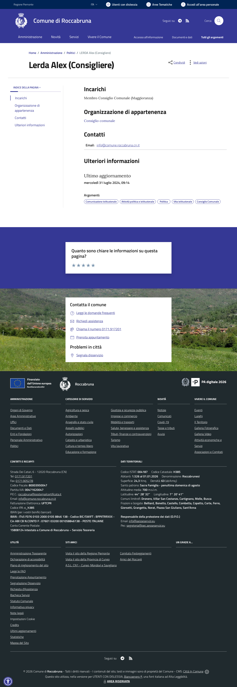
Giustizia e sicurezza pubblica (128, 410)
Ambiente (72, 416)
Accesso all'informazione (148, 37)
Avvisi (161, 434)
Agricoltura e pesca (77, 410)
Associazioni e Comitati (208, 452)
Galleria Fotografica (206, 428)
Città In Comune (193, 671)
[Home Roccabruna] (52, 20)
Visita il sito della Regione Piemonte (88, 553)
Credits (14, 625)
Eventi (198, 410)
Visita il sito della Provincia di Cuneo (88, 559)
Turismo (115, 440)
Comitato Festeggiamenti (135, 553)
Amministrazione (51, 53)
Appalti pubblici (75, 428)
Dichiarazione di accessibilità (27, 559)
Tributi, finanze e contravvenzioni (131, 434)
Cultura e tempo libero (79, 446)
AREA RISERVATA (116, 681)
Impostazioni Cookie (22, 619)
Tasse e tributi (166, 428)
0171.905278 (24, 481)
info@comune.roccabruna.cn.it (118, 145)
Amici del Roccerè (131, 559)
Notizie (162, 410)
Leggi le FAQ (18, 571)
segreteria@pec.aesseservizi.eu (146, 525)
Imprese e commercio (124, 416)
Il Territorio (200, 422)
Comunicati (164, 416)
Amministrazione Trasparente (28, 553)
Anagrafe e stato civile (79, 422)
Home (32, 53)
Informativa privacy (22, 607)
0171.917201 (23, 476)
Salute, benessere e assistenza (130, 428)
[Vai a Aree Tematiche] (159, 4)
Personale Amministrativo (26, 440)
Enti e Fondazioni (21, 434)
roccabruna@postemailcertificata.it (39, 494)
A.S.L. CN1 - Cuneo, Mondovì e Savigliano (91, 565)
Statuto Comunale (21, 601)
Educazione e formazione (81, 452)
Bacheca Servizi (20, 595)
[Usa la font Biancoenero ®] (122, 4)
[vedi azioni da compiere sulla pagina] (197, 62)
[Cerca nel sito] (218, 20)
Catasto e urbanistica (79, 440)
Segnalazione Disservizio (25, 583)
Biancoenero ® (133, 676)
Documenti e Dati (21, 428)
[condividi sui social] (176, 62)
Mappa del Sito (19, 643)
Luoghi (198, 416)
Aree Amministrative (23, 416)
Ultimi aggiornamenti (23, 631)
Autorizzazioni (74, 434)
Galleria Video (202, 434)
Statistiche (17, 637)
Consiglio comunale (99, 121)
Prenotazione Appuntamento (28, 577)
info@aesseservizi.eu (142, 521)
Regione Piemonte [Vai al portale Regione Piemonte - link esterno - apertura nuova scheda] (23, 4)
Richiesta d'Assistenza (24, 589)
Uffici (13, 422)
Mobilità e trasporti (122, 422)
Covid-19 (163, 422)
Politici (71, 53)
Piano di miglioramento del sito (29, 565)
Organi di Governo (21, 410)
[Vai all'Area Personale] (200, 4)
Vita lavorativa (120, 446)
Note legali (17, 613)
